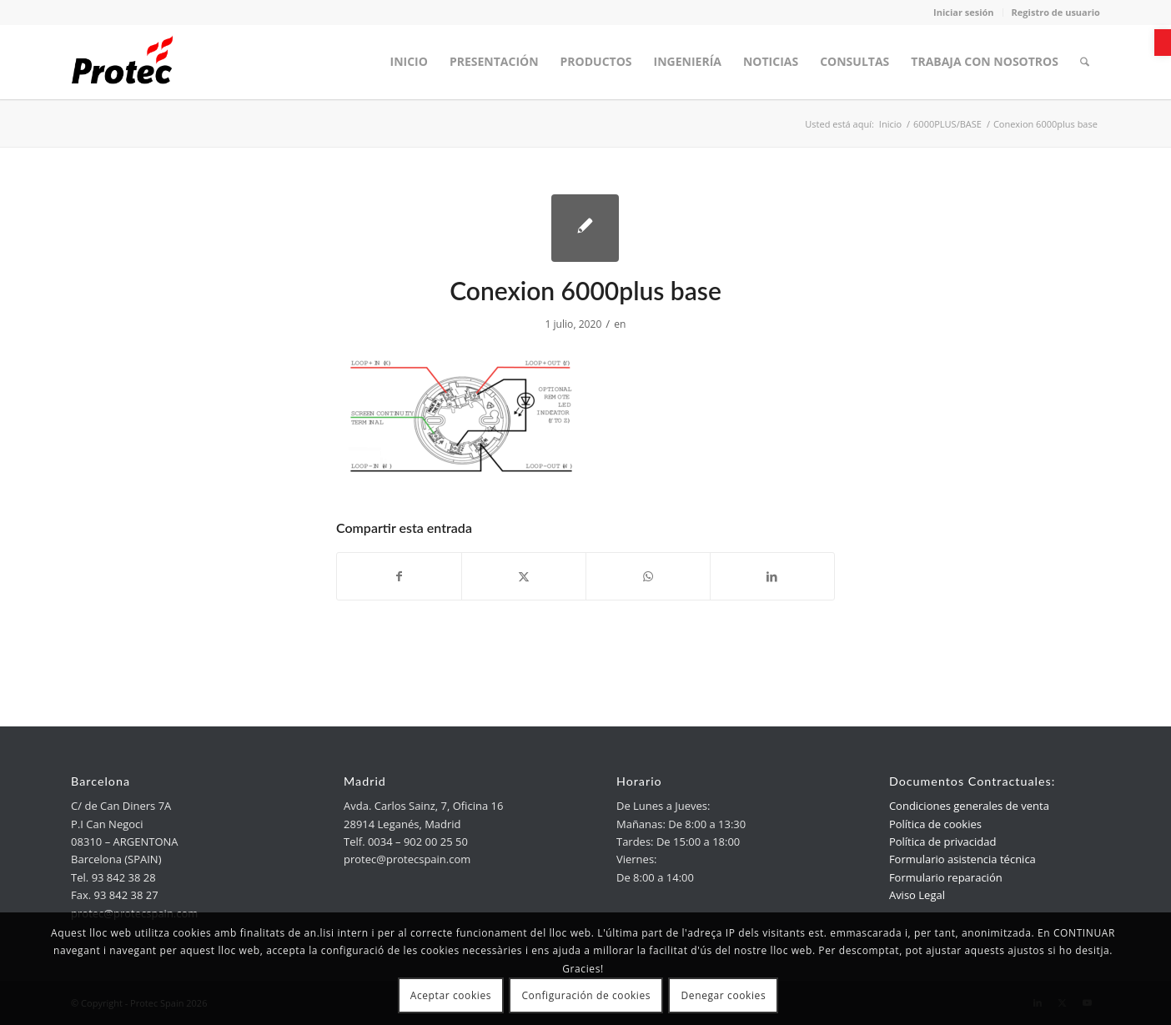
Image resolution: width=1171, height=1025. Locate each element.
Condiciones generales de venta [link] (969, 805)
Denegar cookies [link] (723, 995)
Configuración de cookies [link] (586, 995)
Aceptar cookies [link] (450, 995)
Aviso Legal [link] (917, 894)
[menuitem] (409, 61)
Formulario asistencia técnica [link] (962, 859)
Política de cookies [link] (935, 824)
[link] (1162, 42)
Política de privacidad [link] (942, 841)
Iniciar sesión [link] (963, 12)
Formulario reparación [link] (946, 877)
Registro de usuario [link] (1056, 12)
